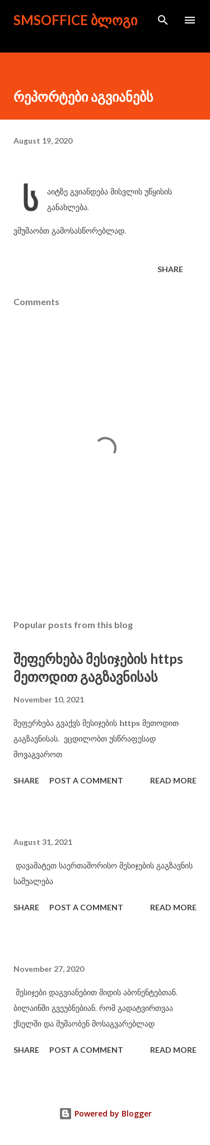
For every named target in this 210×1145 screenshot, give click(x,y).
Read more (173, 780)
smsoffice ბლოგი (75, 20)
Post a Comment (86, 780)
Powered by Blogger (105, 1113)
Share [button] (170, 269)
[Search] (163, 20)
